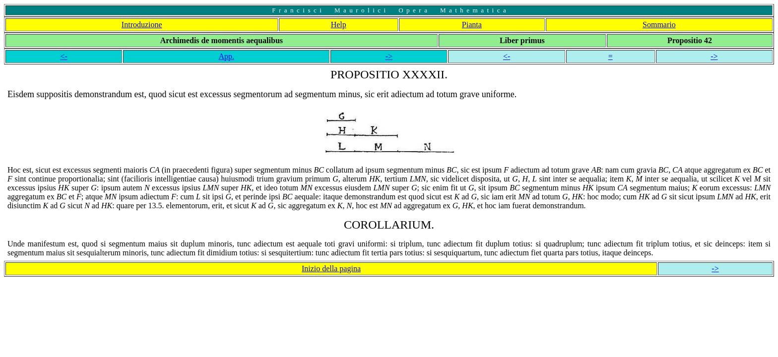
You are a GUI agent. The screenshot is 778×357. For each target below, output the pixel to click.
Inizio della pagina (331, 268)
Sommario (659, 24)
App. (226, 56)
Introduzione (142, 24)
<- (63, 56)
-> (389, 56)
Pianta (472, 24)
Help (338, 24)
